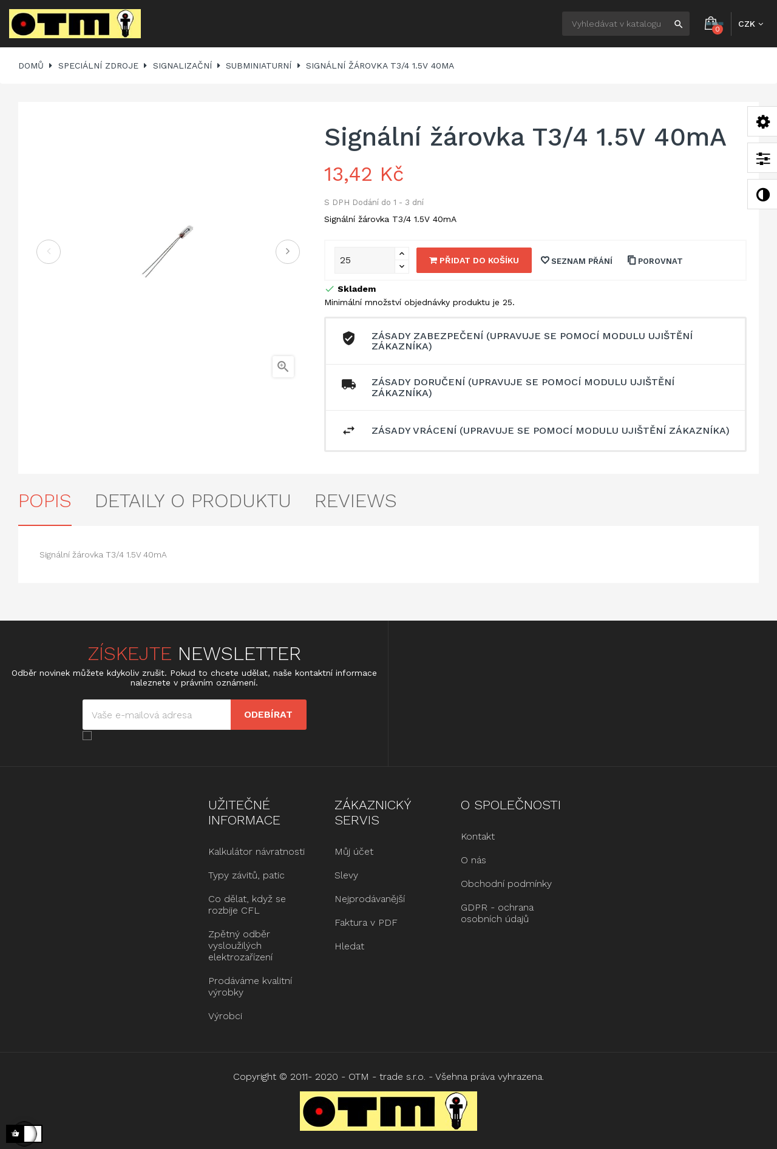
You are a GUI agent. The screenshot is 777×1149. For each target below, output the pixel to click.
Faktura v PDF (366, 922)
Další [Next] (288, 252)
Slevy (346, 875)
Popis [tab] (45, 500)
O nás (473, 860)
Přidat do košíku (474, 260)
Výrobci (225, 1016)
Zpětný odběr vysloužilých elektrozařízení (240, 945)
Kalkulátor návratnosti (256, 851)
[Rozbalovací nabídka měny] (750, 24)
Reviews (355, 500)
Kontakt (478, 836)
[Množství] (364, 260)
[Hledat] (626, 23)
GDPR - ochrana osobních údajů (497, 913)
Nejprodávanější (369, 899)
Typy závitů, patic (246, 875)
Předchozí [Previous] (48, 252)
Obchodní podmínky (506, 883)
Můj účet (353, 851)
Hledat (349, 946)
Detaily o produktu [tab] (193, 500)
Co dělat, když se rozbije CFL (247, 904)
